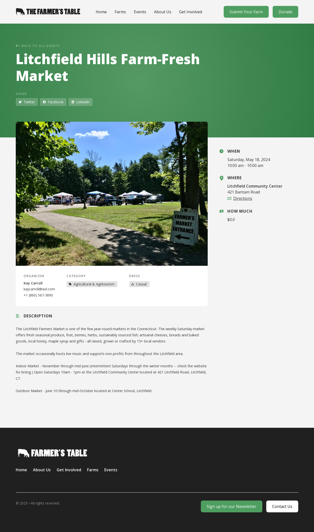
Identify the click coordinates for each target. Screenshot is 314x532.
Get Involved (190, 12)
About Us (162, 12)
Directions (242, 198)
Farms (120, 12)
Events (140, 12)
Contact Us (282, 506)
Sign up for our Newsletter (231, 506)
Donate (285, 12)
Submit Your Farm (246, 12)
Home (101, 12)
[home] (48, 11)
